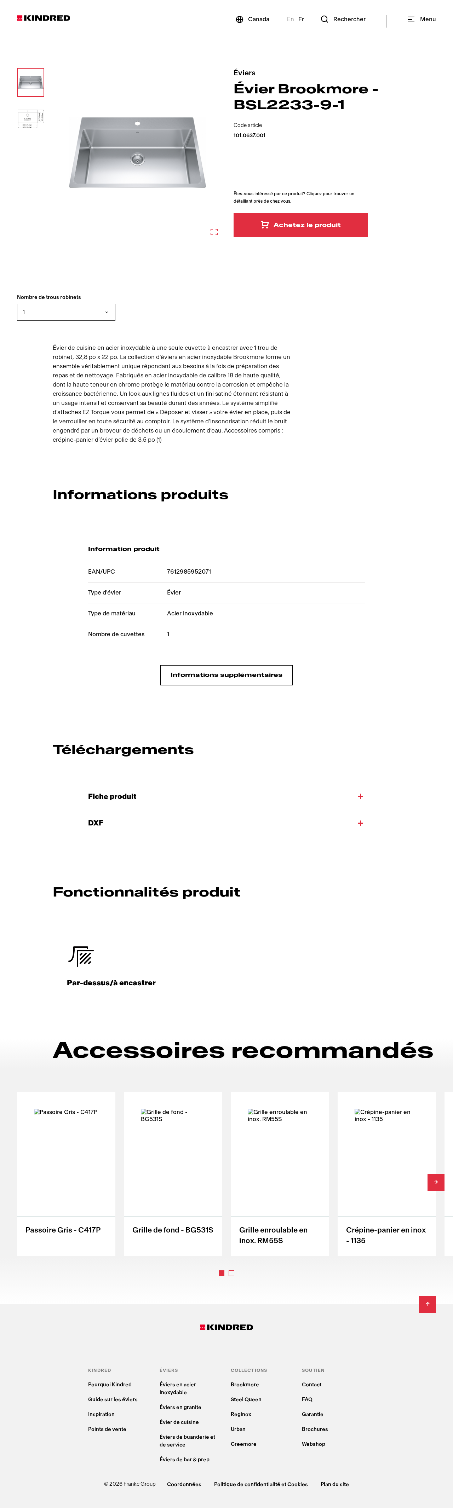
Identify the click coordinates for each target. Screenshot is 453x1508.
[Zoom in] (137, 152)
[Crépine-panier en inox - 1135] (387, 1174)
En (290, 19)
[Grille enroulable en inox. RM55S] (280, 1174)
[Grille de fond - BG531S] (173, 1174)
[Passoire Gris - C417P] (66, 1174)
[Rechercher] (343, 19)
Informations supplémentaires (226, 675)
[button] (30, 82)
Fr (301, 19)
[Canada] (252, 19)
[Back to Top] (427, 1304)
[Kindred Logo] (43, 18)
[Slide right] (436, 1182)
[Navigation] (421, 19)
